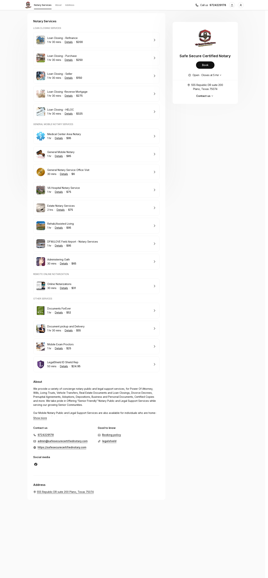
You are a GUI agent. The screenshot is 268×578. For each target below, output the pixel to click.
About (58, 5)
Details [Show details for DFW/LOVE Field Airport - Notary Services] (59, 246)
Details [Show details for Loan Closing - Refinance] (69, 42)
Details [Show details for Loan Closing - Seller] (69, 78)
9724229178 (46, 434)
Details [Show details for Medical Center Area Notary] (59, 138)
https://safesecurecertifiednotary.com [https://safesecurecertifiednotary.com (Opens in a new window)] (62, 447)
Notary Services (43, 6)
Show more (40, 418)
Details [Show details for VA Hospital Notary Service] (59, 192)
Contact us (205, 96)
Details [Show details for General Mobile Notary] (59, 156)
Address (69, 5)
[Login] (241, 5)
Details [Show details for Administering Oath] (64, 264)
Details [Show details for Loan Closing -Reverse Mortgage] (69, 96)
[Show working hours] (205, 75)
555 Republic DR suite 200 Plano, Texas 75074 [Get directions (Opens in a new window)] (205, 86)
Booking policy (111, 434)
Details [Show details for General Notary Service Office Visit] (64, 174)
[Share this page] (232, 5)
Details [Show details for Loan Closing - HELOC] (69, 114)
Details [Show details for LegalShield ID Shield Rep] (64, 366)
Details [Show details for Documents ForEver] (59, 313)
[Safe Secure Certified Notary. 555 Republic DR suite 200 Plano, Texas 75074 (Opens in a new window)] (63, 492)
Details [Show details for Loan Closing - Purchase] (69, 60)
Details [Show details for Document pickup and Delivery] (69, 330)
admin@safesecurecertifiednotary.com (63, 441)
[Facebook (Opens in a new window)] (35, 464)
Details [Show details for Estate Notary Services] (61, 210)
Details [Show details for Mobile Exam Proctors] (59, 348)
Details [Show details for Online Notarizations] (64, 288)
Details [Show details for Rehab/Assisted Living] (59, 228)
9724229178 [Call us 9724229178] (218, 5)
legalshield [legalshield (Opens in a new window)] (109, 441)
